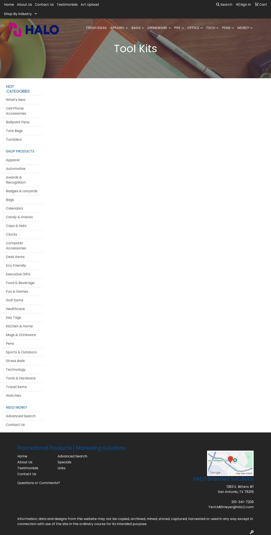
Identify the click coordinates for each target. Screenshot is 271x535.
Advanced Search (21, 416)
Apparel (117, 27)
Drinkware (157, 27)
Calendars (14, 208)
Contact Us (44, 4)
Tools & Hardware (21, 378)
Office (193, 27)
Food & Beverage (20, 282)
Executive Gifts (18, 274)
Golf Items (14, 300)
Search (224, 4)
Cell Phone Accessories (16, 111)
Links (61, 468)
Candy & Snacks (19, 217)
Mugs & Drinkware (21, 334)
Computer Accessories (16, 246)
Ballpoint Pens (17, 122)
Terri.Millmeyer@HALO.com (231, 507)
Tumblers (14, 139)
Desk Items (15, 256)
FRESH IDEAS (96, 27)
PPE (177, 27)
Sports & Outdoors (21, 352)
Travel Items (16, 386)
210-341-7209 (242, 501)
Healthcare (15, 308)
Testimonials (67, 4)
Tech (210, 27)
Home (9, 4)
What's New (15, 99)
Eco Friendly (16, 265)
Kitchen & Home (19, 326)
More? (243, 27)
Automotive (15, 168)
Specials (64, 462)
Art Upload (90, 4)
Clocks (11, 234)
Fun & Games (17, 291)
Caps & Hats (16, 225)
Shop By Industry (18, 13)
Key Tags (13, 317)
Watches (13, 395)
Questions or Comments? (38, 482)
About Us (24, 4)
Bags (136, 27)
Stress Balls (15, 360)
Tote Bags (14, 130)
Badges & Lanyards (21, 191)
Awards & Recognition (16, 180)
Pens (226, 27)
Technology (16, 369)
